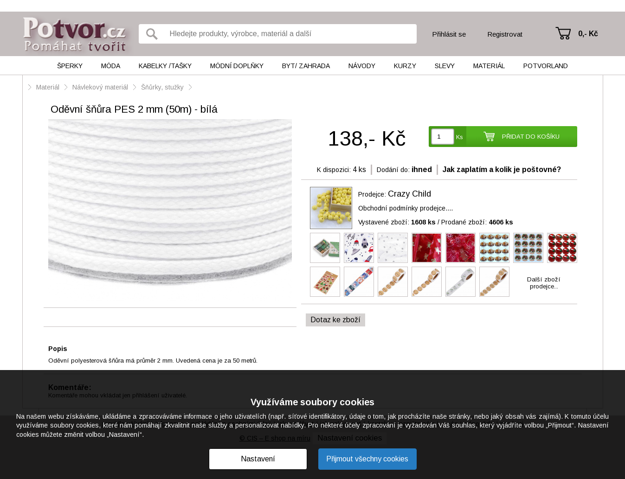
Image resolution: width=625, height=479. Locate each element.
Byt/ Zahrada (306, 66)
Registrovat (504, 34)
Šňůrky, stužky (163, 87)
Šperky (70, 66)
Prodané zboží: (477, 222)
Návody (361, 66)
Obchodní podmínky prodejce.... (405, 208)
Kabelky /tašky (165, 66)
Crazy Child (409, 193)
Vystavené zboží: (397, 222)
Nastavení (258, 459)
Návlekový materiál (100, 87)
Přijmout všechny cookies (367, 459)
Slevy (445, 66)
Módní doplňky (237, 66)
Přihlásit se (449, 34)
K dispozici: (334, 169)
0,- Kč (588, 34)
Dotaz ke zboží (335, 320)
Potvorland (545, 66)
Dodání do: (393, 169)
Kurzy (405, 66)
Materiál (489, 66)
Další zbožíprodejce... (544, 283)
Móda (110, 66)
